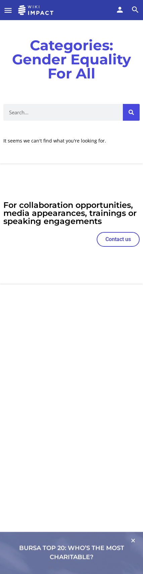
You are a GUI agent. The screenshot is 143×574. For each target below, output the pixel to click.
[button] (133, 553)
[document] (71, 287)
